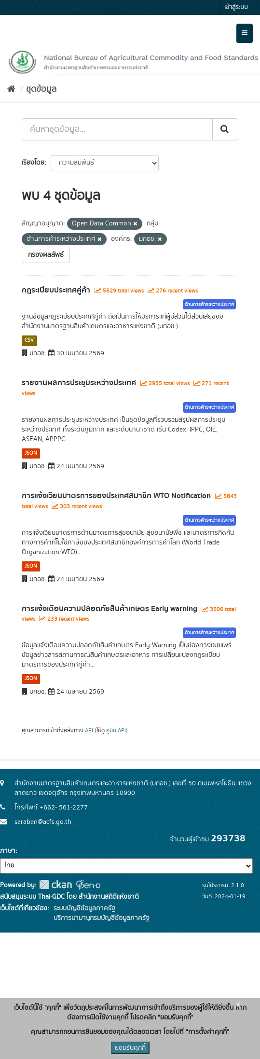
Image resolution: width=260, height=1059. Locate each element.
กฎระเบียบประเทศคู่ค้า (56, 290)
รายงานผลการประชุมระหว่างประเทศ (79, 382)
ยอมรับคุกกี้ (130, 1048)
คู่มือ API (116, 730)
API (89, 730)
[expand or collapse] (244, 33)
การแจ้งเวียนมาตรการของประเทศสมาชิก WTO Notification (116, 495)
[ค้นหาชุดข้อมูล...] (117, 129)
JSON (31, 453)
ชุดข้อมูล (41, 89)
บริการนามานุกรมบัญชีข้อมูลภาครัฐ (101, 918)
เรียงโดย (33, 162)
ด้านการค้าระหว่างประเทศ (209, 304)
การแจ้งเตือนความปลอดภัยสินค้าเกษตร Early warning (109, 608)
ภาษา (7, 851)
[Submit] (225, 129)
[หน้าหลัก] (11, 89)
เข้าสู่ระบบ (236, 7)
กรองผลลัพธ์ (46, 255)
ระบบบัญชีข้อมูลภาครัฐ (83, 908)
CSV (29, 340)
